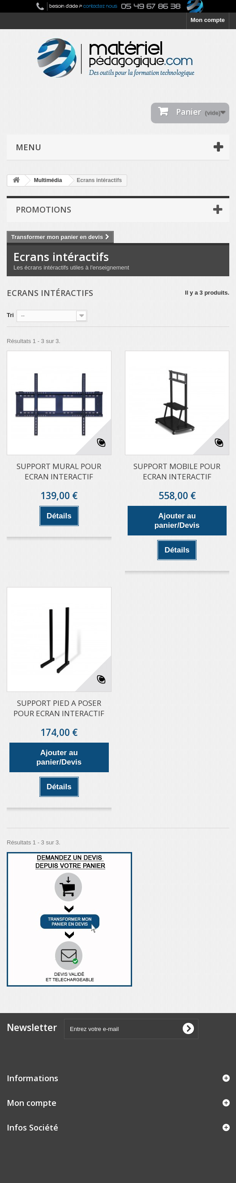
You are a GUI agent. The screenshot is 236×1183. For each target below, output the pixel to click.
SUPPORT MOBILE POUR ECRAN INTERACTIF (176, 471)
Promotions (43, 209)
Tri (10, 315)
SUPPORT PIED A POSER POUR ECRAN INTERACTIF (58, 708)
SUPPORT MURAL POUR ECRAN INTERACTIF (59, 471)
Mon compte (207, 20)
